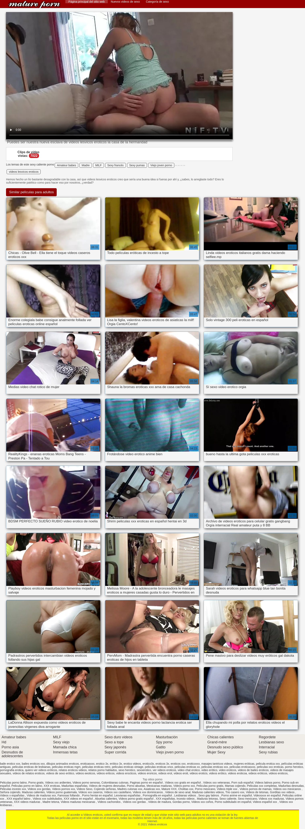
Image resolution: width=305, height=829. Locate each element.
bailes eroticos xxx (33, 763)
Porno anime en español (236, 795)
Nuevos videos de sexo (125, 1)
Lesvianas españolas (127, 795)
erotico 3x (102, 763)
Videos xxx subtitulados (47, 798)
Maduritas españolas (74, 785)
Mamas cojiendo (235, 785)
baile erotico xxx (10, 763)
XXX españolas (165, 798)
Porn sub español (242, 782)
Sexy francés (115, 165)
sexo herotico (126, 770)
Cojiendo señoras (105, 789)
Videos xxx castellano (117, 792)
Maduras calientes (33, 792)
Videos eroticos (34, 4)
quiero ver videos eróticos (41, 770)
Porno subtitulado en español (233, 801)
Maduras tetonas (207, 798)
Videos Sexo (84, 789)
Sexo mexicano (247, 798)
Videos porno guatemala (61, 792)
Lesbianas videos (185, 795)
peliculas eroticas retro (96, 766)
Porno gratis (35, 782)
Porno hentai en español (97, 795)
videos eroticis (198, 773)
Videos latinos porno (267, 782)
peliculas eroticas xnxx (159, 766)
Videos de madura (159, 801)
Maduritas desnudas (291, 785)
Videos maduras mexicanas (78, 801)
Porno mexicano (205, 789)
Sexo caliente (227, 798)
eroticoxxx (193, 763)
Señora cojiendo (10, 792)
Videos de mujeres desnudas (107, 785)
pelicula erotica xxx (268, 763)
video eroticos (227, 770)
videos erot (165, 773)
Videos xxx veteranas (216, 782)
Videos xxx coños (202, 801)
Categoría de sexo (157, 1)
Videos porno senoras (86, 782)
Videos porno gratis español (136, 798)
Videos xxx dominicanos (148, 792)
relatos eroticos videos (73, 770)
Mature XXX (169, 789)
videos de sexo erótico (60, 773)
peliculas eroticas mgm (66, 766)
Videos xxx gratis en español (183, 782)
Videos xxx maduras (271, 798)
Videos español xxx (265, 801)
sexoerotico (144, 770)
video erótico (209, 770)
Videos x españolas (12, 795)
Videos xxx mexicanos (287, 789)
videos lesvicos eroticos (23, 171)
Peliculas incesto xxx (13, 789)
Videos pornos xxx (63, 789)
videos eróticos (258, 773)
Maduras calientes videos (208, 792)
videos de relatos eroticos (29, 773)
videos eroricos (147, 773)
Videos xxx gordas (39, 789)
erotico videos (132, 763)
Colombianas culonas (115, 782)
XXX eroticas (52, 785)
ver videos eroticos (164, 770)
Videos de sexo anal (178, 792)
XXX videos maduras (27, 801)
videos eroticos (278, 773)
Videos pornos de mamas (256, 789)
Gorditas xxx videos (282, 792)
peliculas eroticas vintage (127, 766)
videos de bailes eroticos (253, 770)
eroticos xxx (178, 763)
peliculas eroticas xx (187, 766)
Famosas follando (69, 795)
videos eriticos (106, 773)
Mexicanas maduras (159, 785)
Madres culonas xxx (129, 789)
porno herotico (294, 766)
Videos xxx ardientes (58, 782)
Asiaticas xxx (152, 789)
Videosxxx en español (267, 795)
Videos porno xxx (184, 785)
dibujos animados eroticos (62, 763)
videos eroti (181, 773)
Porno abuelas (136, 785)
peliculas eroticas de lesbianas (31, 766)
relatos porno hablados (102, 770)
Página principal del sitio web (86, 1)
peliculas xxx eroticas (270, 766)
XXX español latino (19, 798)
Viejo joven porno (161, 165)
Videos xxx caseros (90, 792)
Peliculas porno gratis (209, 785)
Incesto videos (186, 798)
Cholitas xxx (185, 789)
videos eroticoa (237, 773)
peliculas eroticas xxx (214, 766)
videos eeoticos (85, 773)
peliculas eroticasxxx (242, 766)
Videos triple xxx (227, 789)
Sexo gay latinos (209, 795)
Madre (86, 165)
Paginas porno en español (146, 782)
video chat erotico (189, 770)
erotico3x (148, 763)
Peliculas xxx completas (262, 785)
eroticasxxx (87, 763)
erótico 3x (116, 763)
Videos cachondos (109, 801)
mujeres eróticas (244, 763)
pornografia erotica (12, 770)
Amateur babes (66, 165)
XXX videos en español (79, 798)
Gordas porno (181, 801)
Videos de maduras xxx (41, 795)
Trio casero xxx (234, 792)
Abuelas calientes (106, 798)
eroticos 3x (162, 763)
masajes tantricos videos (216, 763)
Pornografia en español (158, 795)
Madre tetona (51, 801)
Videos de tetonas (257, 792)
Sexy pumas (137, 165)
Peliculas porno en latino (26, 785)
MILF (98, 165)
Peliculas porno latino (13, 782)
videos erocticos (126, 773)
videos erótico (217, 773)
